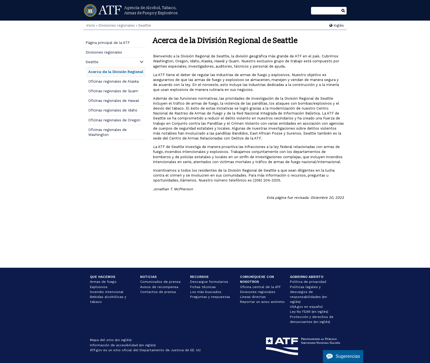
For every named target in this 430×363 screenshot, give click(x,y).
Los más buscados (205, 292)
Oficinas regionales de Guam (113, 91)
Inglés (336, 25)
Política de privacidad (308, 282)
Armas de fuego (103, 282)
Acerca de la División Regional (115, 72)
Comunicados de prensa (160, 282)
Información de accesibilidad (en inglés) (123, 345)
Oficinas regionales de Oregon (114, 120)
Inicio (90, 25)
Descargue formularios (209, 282)
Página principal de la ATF (108, 43)
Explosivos (99, 287)
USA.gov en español (306, 307)
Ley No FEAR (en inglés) (309, 312)
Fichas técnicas (203, 287)
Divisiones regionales (116, 25)
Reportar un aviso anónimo (262, 302)
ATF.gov (96, 350)
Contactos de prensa (158, 292)
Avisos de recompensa (159, 287)
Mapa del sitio (102, 340)
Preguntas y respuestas (210, 297)
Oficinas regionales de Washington (107, 132)
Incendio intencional (106, 292)
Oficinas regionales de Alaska (113, 81)
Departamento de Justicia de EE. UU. (170, 350)
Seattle (144, 25)
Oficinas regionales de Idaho (112, 110)
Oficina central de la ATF (260, 287)
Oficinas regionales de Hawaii (113, 101)
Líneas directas (253, 297)
